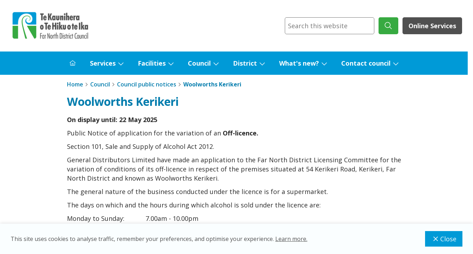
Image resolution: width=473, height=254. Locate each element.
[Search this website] (329, 25)
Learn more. (291, 239)
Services (103, 63)
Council (199, 63)
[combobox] (329, 25)
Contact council (366, 63)
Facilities (152, 63)
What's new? (299, 63)
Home (75, 84)
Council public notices (146, 84)
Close (443, 238)
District (245, 63)
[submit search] (388, 25)
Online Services (432, 26)
